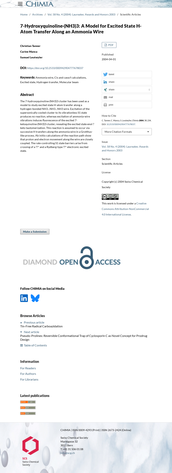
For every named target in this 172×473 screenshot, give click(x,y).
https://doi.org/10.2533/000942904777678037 (55, 68)
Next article (31, 332)
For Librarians (29, 379)
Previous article (34, 322)
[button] (127, 74)
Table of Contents (35, 345)
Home (23, 14)
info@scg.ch (68, 453)
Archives (37, 14)
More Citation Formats (118, 131)
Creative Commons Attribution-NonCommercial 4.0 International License (125, 209)
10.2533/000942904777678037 (121, 124)
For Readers (28, 368)
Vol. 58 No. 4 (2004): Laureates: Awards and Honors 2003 (81, 14)
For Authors (28, 373)
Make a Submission (35, 231)
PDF (111, 45)
